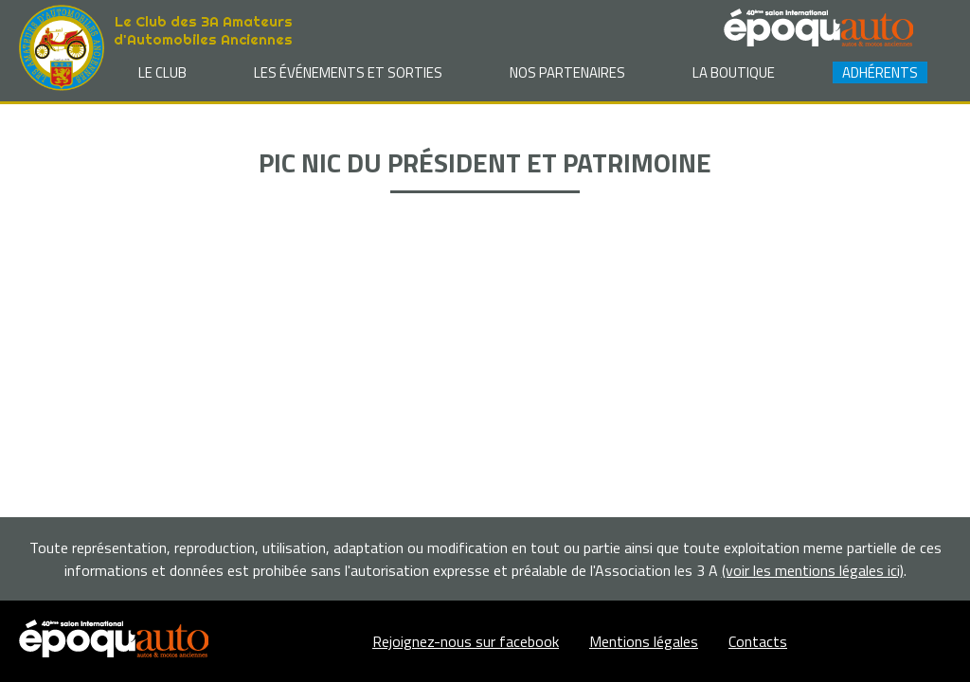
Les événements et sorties (348, 72)
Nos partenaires (567, 72)
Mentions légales (643, 641)
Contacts (757, 641)
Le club (162, 72)
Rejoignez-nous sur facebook (465, 641)
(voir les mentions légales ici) (813, 570)
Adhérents (880, 72)
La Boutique (733, 72)
